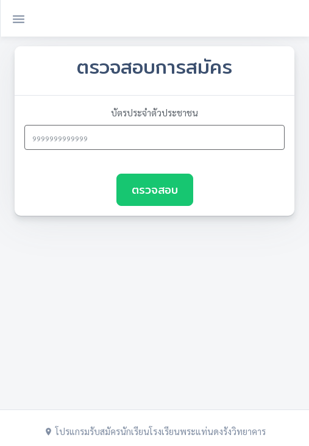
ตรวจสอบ (155, 190)
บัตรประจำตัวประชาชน (154, 112)
